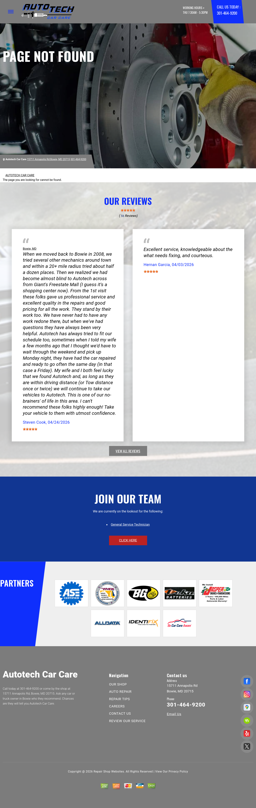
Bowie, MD (29, 248)
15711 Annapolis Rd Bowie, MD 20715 (48, 159)
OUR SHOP (118, 684)
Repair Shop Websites (109, 771)
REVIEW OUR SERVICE (127, 721)
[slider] (128, 210)
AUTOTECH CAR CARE (19, 175)
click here (128, 540)
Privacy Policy (178, 771)
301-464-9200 (227, 13)
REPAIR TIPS (119, 699)
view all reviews (128, 450)
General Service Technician (130, 524)
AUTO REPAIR (120, 691)
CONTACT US (120, 713)
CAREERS (117, 706)
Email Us (174, 714)
